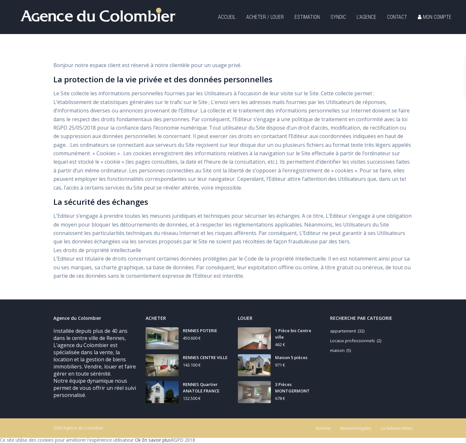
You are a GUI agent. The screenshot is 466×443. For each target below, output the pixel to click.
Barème (323, 428)
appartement (343, 331)
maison (337, 350)
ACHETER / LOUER (265, 17)
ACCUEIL (227, 17)
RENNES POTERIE (200, 330)
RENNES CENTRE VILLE (205, 357)
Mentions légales (355, 428)
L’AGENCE (366, 17)
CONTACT (397, 17)
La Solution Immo (397, 428)
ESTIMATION (307, 17)
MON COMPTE (434, 17)
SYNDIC (338, 17)
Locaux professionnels (352, 341)
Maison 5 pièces (291, 357)
